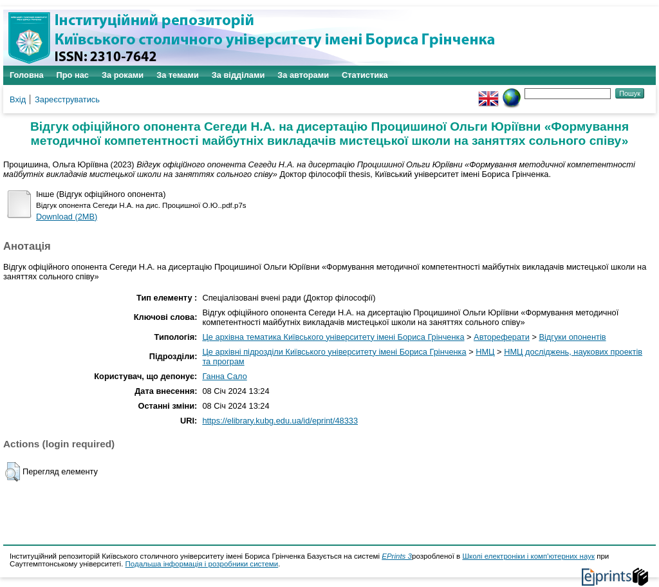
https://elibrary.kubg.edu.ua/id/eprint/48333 (280, 420)
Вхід (18, 99)
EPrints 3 (397, 556)
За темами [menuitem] (177, 75)
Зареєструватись (67, 99)
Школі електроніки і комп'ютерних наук (528, 556)
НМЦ (485, 352)
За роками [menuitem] (123, 75)
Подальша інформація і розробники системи (202, 564)
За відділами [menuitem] (238, 75)
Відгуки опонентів (572, 337)
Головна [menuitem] (27, 75)
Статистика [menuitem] (365, 75)
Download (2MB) (66, 216)
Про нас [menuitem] (73, 75)
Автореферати (502, 337)
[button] (12, 471)
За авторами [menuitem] (303, 75)
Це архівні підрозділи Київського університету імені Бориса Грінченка (334, 352)
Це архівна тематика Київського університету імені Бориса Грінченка (333, 337)
